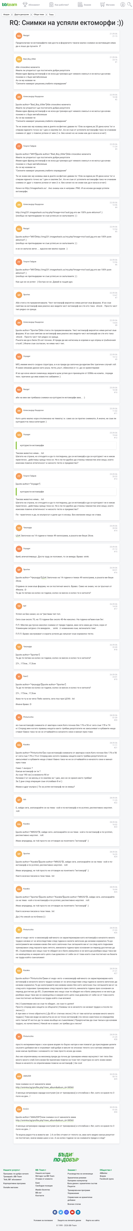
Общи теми (39, 14)
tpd (24, 606)
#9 (116, 359)
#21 (115, 747)
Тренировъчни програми (79, 1190)
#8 (116, 325)
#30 (115, 1112)
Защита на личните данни (69, 1220)
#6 (116, 265)
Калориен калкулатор (77, 1180)
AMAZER (27, 1076)
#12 (115, 438)
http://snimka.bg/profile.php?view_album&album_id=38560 (45, 1087)
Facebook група (107, 1178)
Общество (105, 1169)
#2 (116, 99)
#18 (115, 649)
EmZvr (26, 1109)
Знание (71, 1169)
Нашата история (42, 1173)
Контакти (39, 1195)
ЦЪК (18, 535)
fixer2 (25, 676)
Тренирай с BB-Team (12, 1176)
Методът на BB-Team (44, 1175)
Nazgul (26, 35)
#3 (116, 149)
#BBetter (103, 1173)
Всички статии (74, 1204)
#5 (116, 231)
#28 (115, 1039)
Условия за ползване (43, 1220)
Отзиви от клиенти (43, 1178)
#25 (115, 892)
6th (24, 799)
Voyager (26, 356)
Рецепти (71, 1186)
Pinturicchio (28, 717)
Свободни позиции (44, 1185)
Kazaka (26, 744)
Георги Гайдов (29, 146)
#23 (115, 827)
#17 (115, 609)
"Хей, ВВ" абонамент (12, 1179)
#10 (115, 392)
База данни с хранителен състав (82, 1183)
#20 (115, 720)
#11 (115, 413)
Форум (6, 14)
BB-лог (38, 1192)
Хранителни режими (77, 1177)
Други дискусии (21, 14)
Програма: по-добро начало (16, 1173)
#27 (115, 973)
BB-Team (40, 1169)
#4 (116, 207)
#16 (115, 572)
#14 (115, 531)
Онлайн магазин (10, 1187)
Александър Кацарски (33, 96)
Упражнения (73, 1193)
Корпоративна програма (14, 1183)
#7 (116, 298)
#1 (116, 62)
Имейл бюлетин (42, 1189)
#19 (115, 679)
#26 (115, 933)
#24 (115, 856)
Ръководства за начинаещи (80, 1173)
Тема (51, 14)
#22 (115, 803)
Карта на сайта (92, 1220)
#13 (115, 479)
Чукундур (27, 527)
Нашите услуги (11, 1169)
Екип (37, 1182)
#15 (115, 551)
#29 (115, 1079)
